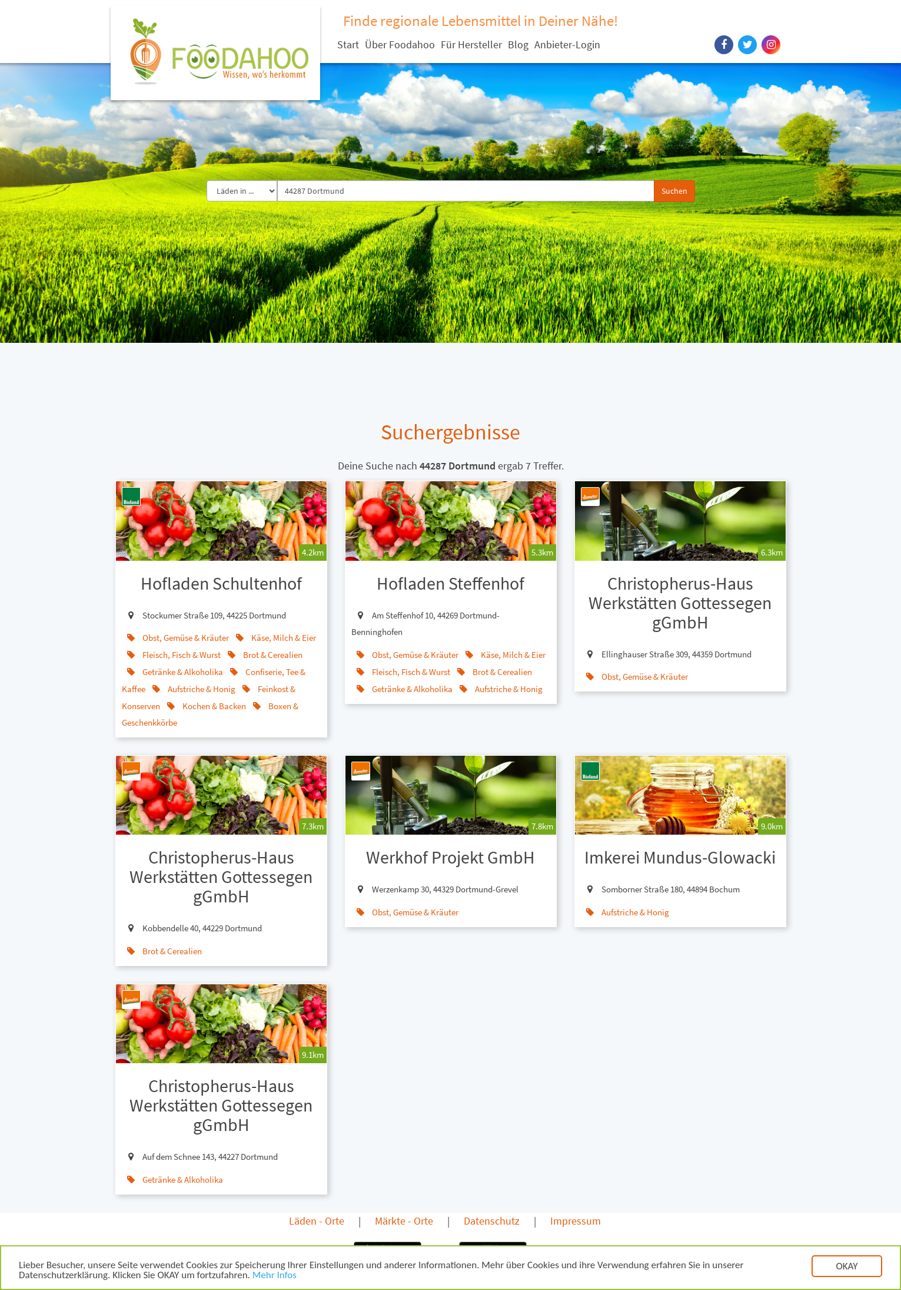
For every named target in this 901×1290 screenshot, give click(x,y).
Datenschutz (492, 1221)
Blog (518, 44)
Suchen (674, 191)
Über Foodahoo (400, 44)
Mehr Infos (274, 1276)
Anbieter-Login (567, 44)
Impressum (575, 1221)
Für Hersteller (471, 44)
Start (348, 44)
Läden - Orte (316, 1221)
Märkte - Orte (404, 1221)
